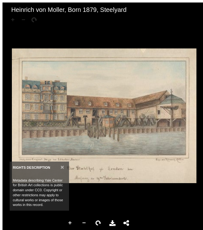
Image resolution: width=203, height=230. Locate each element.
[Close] (62, 167)
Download (112, 223)
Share (126, 223)
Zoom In (70, 223)
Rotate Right (98, 223)
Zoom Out (84, 223)
